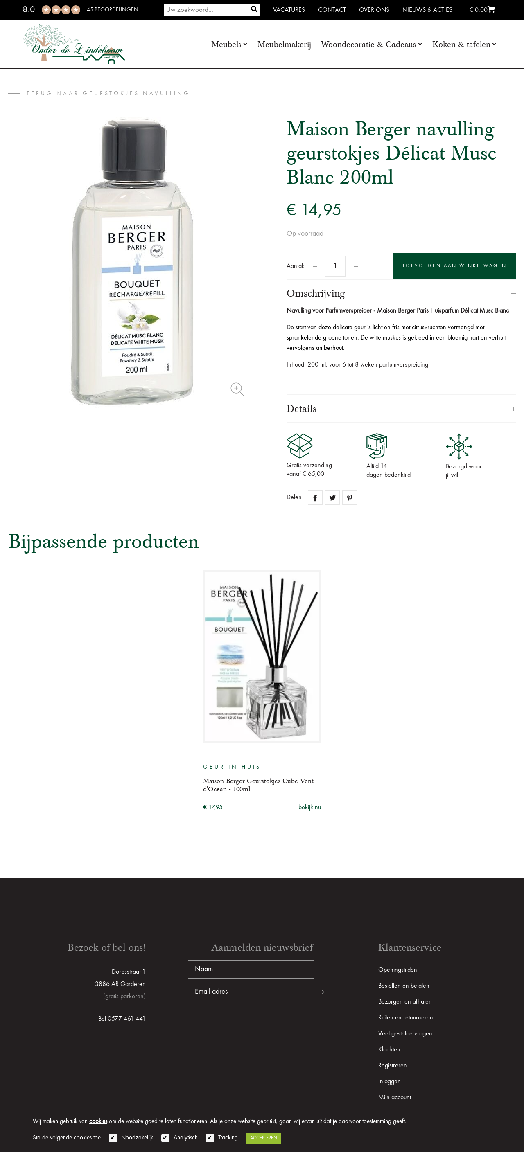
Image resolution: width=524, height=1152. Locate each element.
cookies (98, 1121)
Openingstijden (397, 970)
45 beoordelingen (112, 10)
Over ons (374, 10)
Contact (332, 10)
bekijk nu (309, 807)
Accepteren (263, 1138)
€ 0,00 (482, 10)
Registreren (392, 1065)
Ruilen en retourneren (405, 1018)
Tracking (228, 1138)
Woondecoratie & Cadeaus (368, 44)
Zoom (237, 389)
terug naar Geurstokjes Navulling (108, 94)
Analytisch (186, 1138)
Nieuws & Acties (427, 10)
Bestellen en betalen (403, 986)
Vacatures (289, 10)
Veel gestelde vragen (405, 1033)
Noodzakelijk (137, 1138)
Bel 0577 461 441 (122, 1019)
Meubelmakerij (284, 44)
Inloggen (389, 1081)
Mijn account (394, 1097)
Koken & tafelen (461, 44)
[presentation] (250, 1027)
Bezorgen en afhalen (405, 1002)
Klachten (389, 1049)
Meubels (226, 44)
